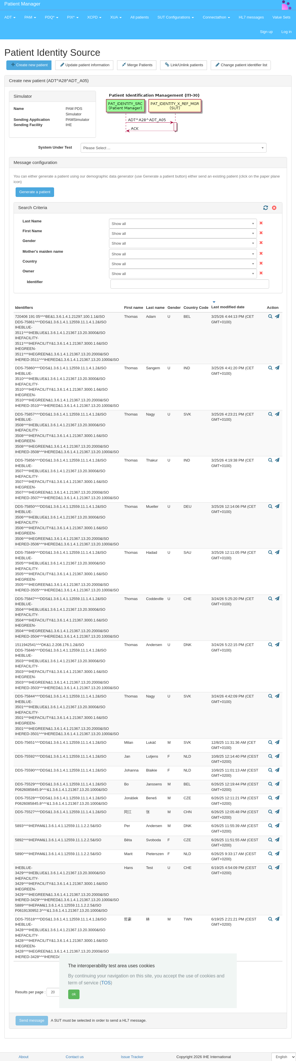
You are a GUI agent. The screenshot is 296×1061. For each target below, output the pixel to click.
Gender (29, 241)
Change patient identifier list (241, 64)
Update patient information (85, 64)
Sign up (266, 31)
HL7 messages (251, 17)
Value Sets (282, 17)
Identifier (35, 282)
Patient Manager (22, 4)
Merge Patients (137, 64)
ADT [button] (10, 17)
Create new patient (29, 64)
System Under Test (55, 147)
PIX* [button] (73, 17)
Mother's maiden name (43, 251)
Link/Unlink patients (184, 64)
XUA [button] (116, 17)
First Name (32, 231)
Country (30, 261)
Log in (287, 31)
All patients (139, 17)
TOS (106, 982)
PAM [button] (30, 17)
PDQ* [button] (51, 17)
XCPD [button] (94, 17)
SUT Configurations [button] (176, 17)
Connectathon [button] (216, 17)
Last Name (32, 221)
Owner (28, 271)
